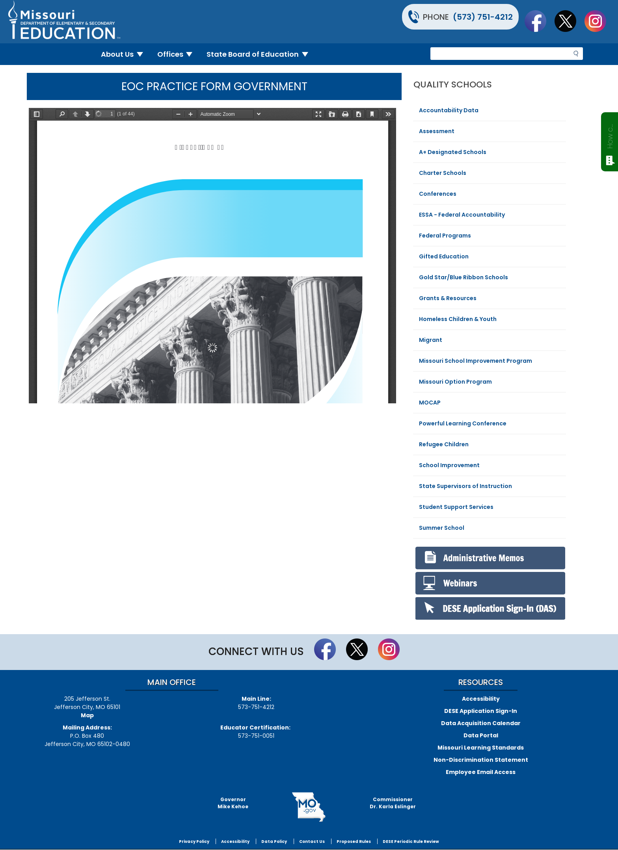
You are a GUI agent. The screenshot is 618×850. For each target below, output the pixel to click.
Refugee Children (444, 444)
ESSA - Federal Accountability (462, 215)
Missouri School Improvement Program (475, 361)
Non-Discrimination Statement (481, 760)
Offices (178, 54)
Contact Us (312, 841)
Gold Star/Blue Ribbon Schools (463, 277)
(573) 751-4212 (483, 16)
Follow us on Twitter (569, 21)
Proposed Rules (354, 841)
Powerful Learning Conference (462, 423)
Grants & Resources (448, 298)
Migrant (430, 340)
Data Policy (274, 841)
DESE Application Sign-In (480, 711)
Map (87, 715)
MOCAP (430, 402)
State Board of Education (261, 54)
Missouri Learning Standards (480, 748)
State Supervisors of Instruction (465, 486)
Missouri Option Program (455, 382)
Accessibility (481, 699)
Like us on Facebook (539, 21)
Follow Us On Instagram (599, 21)
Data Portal (481, 735)
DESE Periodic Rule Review (411, 841)
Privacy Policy (194, 841)
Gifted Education (444, 256)
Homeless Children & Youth (458, 319)
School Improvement (449, 465)
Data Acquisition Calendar (481, 723)
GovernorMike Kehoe (233, 803)
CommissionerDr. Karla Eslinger (393, 803)
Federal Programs (445, 235)
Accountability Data (448, 110)
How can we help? (610, 134)
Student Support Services (456, 507)
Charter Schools (442, 173)
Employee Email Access (481, 772)
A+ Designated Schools (452, 152)
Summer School (441, 528)
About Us (125, 54)
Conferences (437, 194)
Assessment (436, 131)
